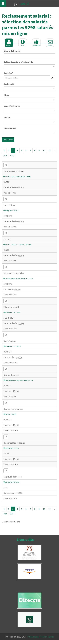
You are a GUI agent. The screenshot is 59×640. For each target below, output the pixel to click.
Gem (21, 3)
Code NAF (8, 73)
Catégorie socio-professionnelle (18, 62)
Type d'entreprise (12, 106)
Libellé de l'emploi (12, 51)
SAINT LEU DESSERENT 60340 (17, 176)
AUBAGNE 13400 (11, 482)
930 (11, 155)
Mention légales (47, 636)
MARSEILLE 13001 (12, 312)
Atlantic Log (33, 636)
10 (44, 150)
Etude (6, 95)
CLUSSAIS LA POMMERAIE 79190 (18, 380)
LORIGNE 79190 (11, 448)
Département (10, 128)
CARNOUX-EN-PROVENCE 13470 (18, 278)
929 (5, 155)
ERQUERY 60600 (11, 210)
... (54, 150)
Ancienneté (9, 84)
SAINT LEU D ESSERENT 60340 (17, 244)
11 (49, 150)
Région (7, 117)
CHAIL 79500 (9, 414)
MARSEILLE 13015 (12, 346)
